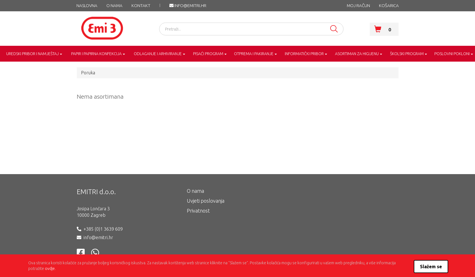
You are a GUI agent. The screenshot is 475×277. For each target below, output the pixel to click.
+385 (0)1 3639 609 (103, 228)
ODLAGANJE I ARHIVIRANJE (158, 53)
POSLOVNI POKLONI (452, 53)
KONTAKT (141, 5)
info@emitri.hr (187, 5)
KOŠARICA (389, 5)
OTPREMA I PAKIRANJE (253, 53)
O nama (114, 5)
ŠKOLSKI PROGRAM (407, 53)
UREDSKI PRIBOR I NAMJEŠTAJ (32, 53)
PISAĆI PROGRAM (208, 53)
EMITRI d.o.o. (96, 192)
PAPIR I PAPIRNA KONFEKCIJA (96, 53)
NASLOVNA (86, 5)
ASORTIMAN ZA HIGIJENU (357, 53)
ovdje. (50, 268)
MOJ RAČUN (358, 5)
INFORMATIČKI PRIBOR (304, 53)
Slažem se (431, 266)
